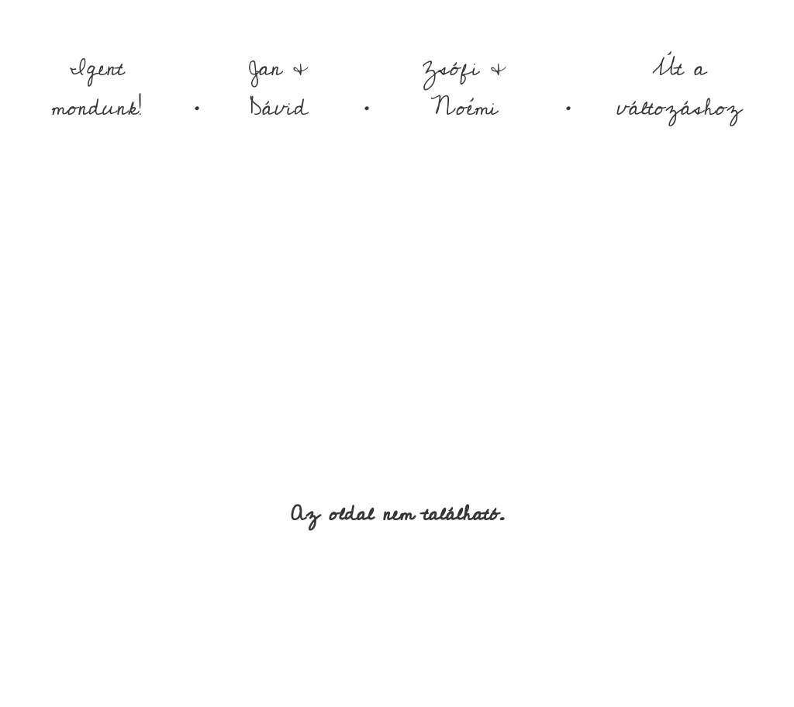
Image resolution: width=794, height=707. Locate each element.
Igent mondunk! (96, 88)
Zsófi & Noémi (464, 88)
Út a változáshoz (679, 88)
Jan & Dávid (278, 88)
